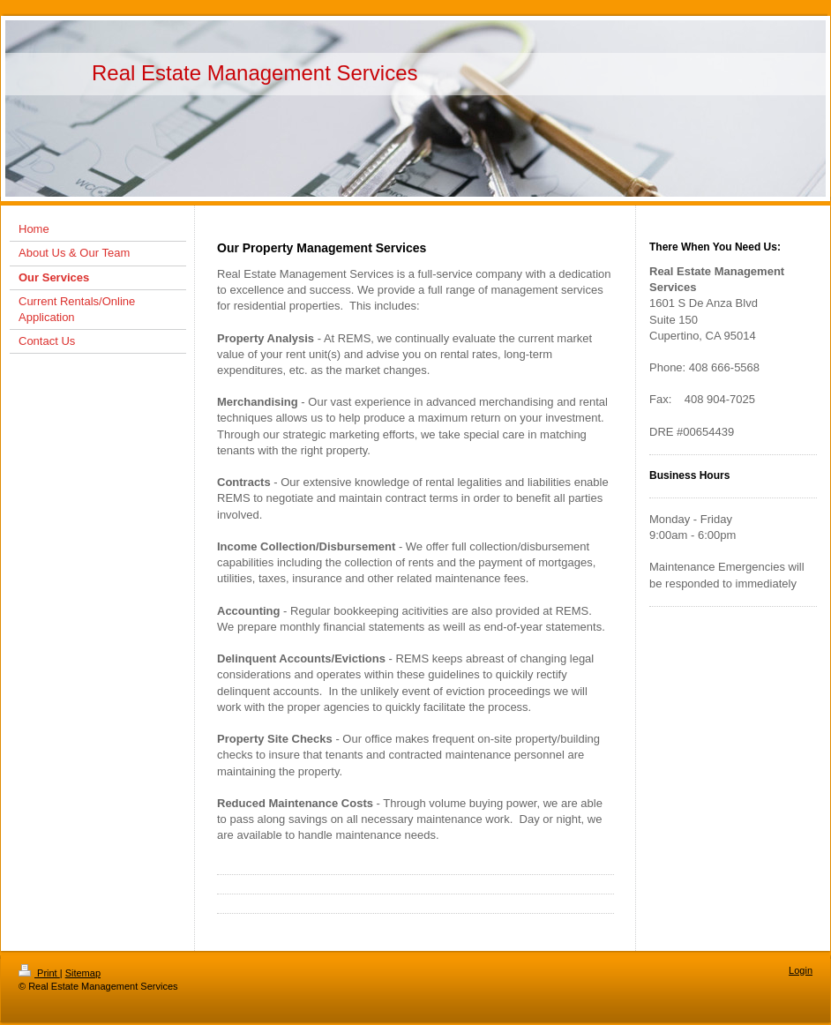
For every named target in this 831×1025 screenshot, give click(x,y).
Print (39, 973)
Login (800, 970)
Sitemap (83, 973)
